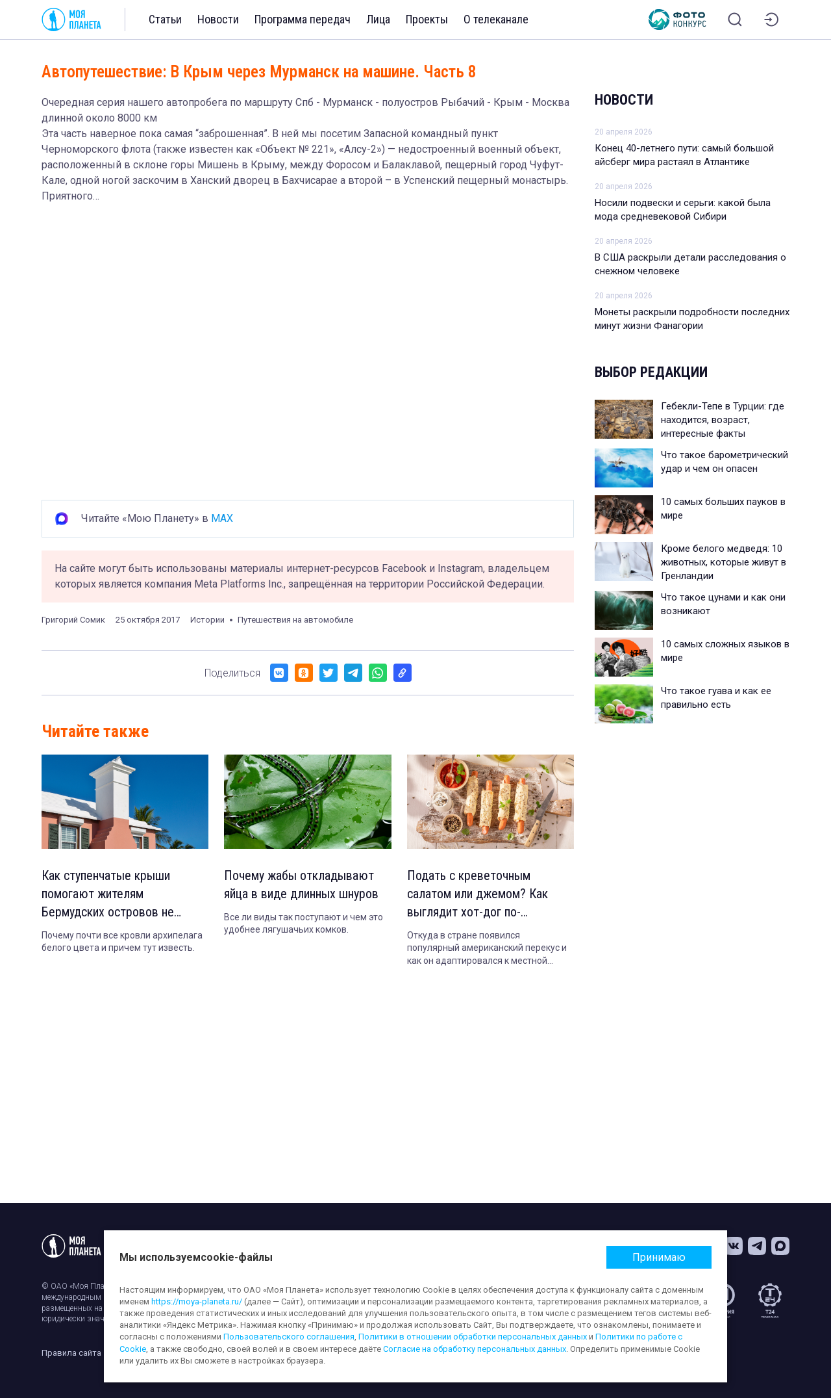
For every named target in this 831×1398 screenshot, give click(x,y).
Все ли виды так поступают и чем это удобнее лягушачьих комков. (303, 923)
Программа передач (302, 19)
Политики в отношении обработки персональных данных (472, 1336)
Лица (378, 19)
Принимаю (659, 1257)
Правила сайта (71, 1353)
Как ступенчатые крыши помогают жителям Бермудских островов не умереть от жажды (108, 895)
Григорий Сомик (73, 620)
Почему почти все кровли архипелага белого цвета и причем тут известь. (122, 941)
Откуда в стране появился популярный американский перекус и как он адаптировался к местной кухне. (487, 949)
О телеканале (496, 19)
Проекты (427, 19)
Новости (218, 19)
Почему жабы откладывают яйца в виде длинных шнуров (301, 885)
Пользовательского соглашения (288, 1336)
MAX (222, 518)
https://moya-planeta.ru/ (196, 1301)
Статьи (165, 19)
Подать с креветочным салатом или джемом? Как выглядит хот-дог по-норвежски (478, 895)
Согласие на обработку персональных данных (474, 1349)
